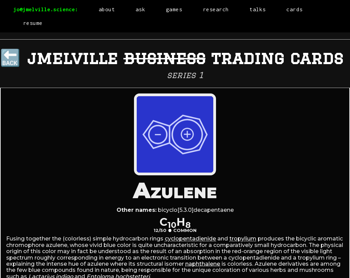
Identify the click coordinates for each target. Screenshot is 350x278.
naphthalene (202, 264)
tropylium (242, 238)
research (216, 9)
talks (258, 9)
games (174, 9)
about (107, 9)
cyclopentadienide (190, 238)
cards (294, 9)
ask (141, 9)
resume (33, 23)
